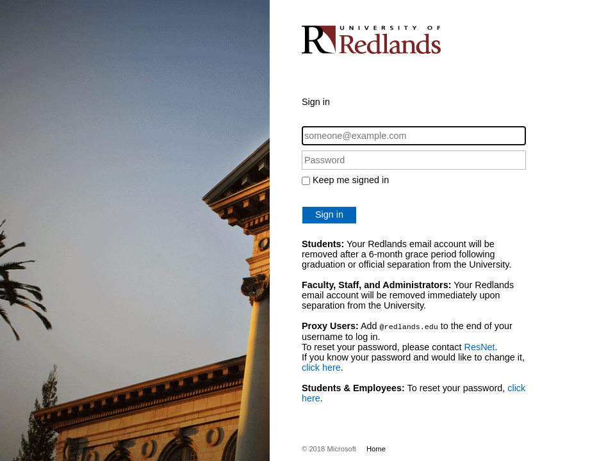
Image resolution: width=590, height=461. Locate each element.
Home (376, 448)
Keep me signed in (351, 180)
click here (321, 367)
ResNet (479, 346)
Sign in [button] (329, 214)
